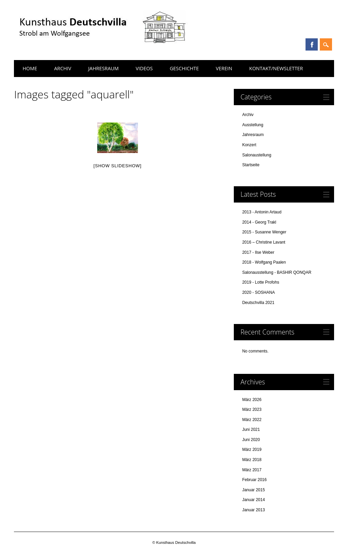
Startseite (251, 165)
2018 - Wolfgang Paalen (264, 262)
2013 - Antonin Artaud (261, 212)
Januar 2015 (253, 490)
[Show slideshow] (117, 165)
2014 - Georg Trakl (259, 222)
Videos (144, 68)
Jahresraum (103, 68)
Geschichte (184, 68)
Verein (224, 68)
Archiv (62, 68)
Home (29, 68)
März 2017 (252, 470)
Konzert (249, 144)
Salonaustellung (256, 155)
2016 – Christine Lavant (263, 242)
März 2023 (252, 409)
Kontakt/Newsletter (276, 68)
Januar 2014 (253, 499)
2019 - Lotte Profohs (260, 282)
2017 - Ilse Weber (258, 252)
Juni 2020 (251, 439)
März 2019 (252, 449)
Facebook (312, 44)
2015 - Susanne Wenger (264, 232)
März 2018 (252, 459)
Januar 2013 (253, 510)
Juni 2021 (251, 429)
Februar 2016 (254, 479)
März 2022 (252, 419)
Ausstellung (252, 124)
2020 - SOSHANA (258, 292)
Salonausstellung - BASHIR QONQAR (276, 272)
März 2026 (252, 399)
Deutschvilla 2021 (258, 302)
